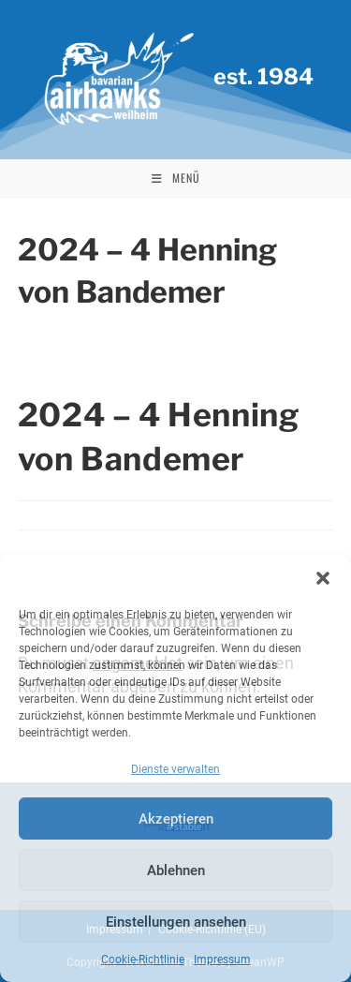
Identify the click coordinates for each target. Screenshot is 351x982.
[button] (323, 578)
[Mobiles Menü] (176, 178)
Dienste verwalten (175, 769)
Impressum (222, 959)
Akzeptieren (176, 819)
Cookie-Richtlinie (142, 959)
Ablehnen (176, 870)
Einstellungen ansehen (176, 922)
